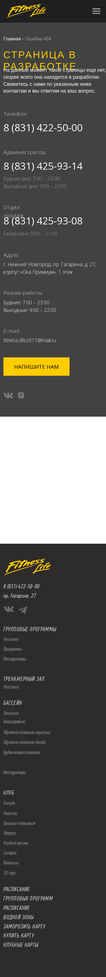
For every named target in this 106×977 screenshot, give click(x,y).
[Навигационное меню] (96, 11)
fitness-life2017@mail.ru (29, 340)
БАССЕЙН (12, 703)
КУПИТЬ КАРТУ (18, 935)
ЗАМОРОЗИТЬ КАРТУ (24, 926)
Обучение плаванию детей (24, 742)
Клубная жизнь (15, 843)
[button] (36, 366)
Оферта (9, 833)
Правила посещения (19, 823)
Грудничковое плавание (21, 752)
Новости (10, 813)
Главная (12, 38)
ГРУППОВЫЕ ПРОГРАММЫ (29, 629)
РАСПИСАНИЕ (16, 907)
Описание (11, 639)
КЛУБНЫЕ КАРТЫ (20, 944)
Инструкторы (14, 659)
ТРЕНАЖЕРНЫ (17, 679)
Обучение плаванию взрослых (26, 732)
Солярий (9, 853)
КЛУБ (8, 792)
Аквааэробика (14, 721)
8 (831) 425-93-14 (43, 165)
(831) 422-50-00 (23, 586)
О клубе (9, 803)
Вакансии (11, 862)
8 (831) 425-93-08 (43, 220)
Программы (12, 649)
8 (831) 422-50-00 (43, 127)
